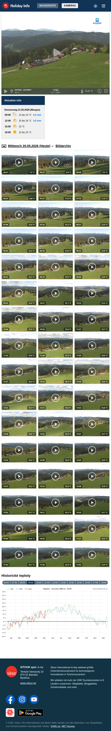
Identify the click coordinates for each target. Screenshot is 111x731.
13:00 (63, 582)
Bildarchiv (63, 146)
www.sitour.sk (28, 683)
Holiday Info (13, 3)
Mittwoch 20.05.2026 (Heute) (31, 146)
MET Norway (68, 726)
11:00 (47, 582)
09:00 (30, 582)
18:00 (103, 582)
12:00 (55, 582)
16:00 (87, 582)
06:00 (6, 582)
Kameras (70, 5)
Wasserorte (47, 5)
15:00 (79, 582)
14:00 (71, 582)
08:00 (22, 582)
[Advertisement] (79, 117)
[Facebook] (10, 700)
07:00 (14, 582)
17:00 (95, 582)
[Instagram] (22, 700)
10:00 (38, 582)
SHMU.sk (55, 726)
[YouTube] (34, 700)
